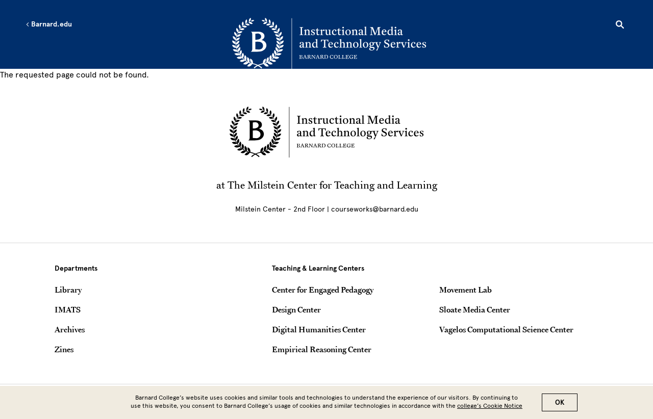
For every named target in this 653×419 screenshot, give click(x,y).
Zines (64, 349)
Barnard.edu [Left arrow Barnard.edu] (49, 24)
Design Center (296, 309)
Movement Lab (465, 289)
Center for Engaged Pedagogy (322, 289)
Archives (70, 329)
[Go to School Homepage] (329, 43)
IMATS (68, 309)
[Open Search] (619, 26)
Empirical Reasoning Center (321, 349)
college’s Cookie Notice (489, 408)
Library (68, 289)
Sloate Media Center (474, 309)
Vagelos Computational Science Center (506, 329)
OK (559, 405)
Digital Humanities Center (319, 329)
